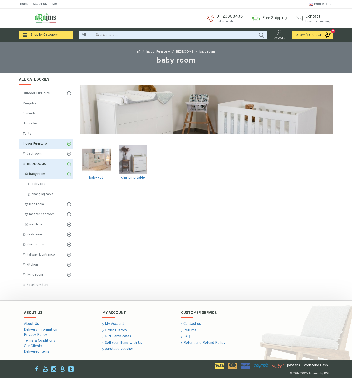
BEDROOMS (184, 52)
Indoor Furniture (158, 52)
